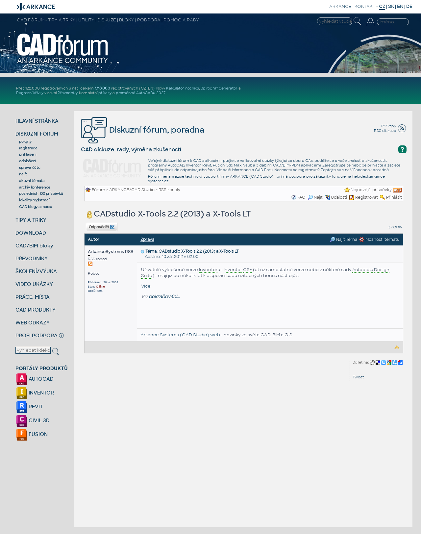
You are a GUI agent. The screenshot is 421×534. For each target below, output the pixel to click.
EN (400, 6)
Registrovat (366, 197)
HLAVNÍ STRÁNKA (37, 121)
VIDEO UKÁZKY (34, 284)
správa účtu (29, 167)
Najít (315, 197)
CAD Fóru (264, 169)
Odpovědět (101, 227)
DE (409, 6)
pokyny (25, 141)
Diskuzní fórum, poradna (143, 130)
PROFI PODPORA (36, 335)
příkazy (104, 92)
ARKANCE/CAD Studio (132, 189)
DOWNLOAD (30, 233)
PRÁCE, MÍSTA (32, 297)
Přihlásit (394, 197)
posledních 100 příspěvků (41, 193)
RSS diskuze (385, 130)
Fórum (98, 189)
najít (23, 174)
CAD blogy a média (35, 206)
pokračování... (164, 296)
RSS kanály (169, 189)
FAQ (301, 197)
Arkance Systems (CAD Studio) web (180, 335)
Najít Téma (343, 239)
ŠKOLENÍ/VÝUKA (36, 271)
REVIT (29, 406)
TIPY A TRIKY (30, 220)
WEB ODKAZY (32, 322)
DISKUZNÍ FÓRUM (36, 134)
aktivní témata (32, 180)
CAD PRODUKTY (35, 310)
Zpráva (147, 239)
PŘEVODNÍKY (31, 258)
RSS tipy (388, 126)
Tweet (358, 377)
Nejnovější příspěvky (371, 189)
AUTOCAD (34, 379)
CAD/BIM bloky (34, 245)
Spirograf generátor (219, 88)
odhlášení (27, 161)
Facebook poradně (371, 169)
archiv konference (34, 187)
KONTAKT (365, 6)
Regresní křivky (29, 92)
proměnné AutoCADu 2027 (140, 92)
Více (146, 286)
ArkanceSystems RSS (110, 253)
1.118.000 (102, 88)
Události (336, 197)
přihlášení (28, 154)
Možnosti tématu (379, 239)
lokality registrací (34, 200)
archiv (395, 227)
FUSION (31, 434)
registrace (28, 148)
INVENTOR (34, 393)
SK (391, 6)
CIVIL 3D (32, 420)
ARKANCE (340, 6)
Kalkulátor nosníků (182, 88)
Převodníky (67, 92)
